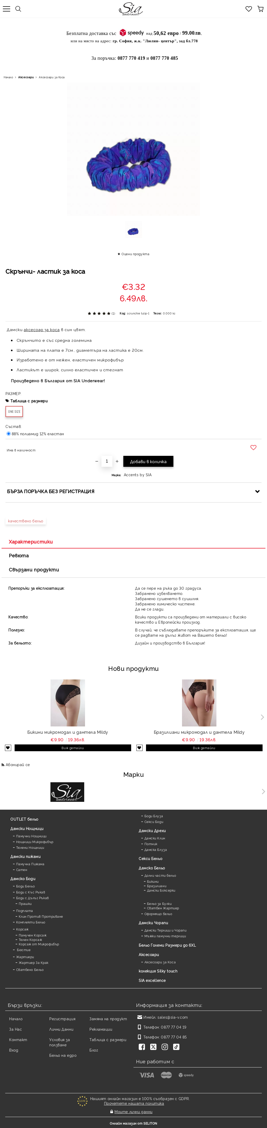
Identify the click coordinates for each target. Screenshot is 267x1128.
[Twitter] (154, 1047)
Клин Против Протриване (41, 916)
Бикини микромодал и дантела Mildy (67, 732)
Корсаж (22, 929)
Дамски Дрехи (152, 830)
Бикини (153, 881)
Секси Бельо (150, 858)
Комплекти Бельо (30, 922)
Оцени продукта (135, 254)
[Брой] (106, 461)
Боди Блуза (153, 816)
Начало (8, 77)
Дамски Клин (154, 838)
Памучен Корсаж (33, 935)
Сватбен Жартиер (163, 908)
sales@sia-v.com (172, 1016)
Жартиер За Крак (33, 962)
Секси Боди (153, 821)
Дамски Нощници (27, 828)
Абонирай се (18, 764)
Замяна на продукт (108, 1018)
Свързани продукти (34, 569)
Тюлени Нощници (30, 847)
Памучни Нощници (31, 836)
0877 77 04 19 (173, 1026)
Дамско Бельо (152, 867)
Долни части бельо (160, 875)
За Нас (15, 1028)
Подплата (24, 910)
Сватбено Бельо (30, 969)
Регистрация (62, 1018)
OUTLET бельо (24, 818)
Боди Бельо (25, 886)
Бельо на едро (62, 1055)
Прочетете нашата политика (134, 1103)
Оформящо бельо (158, 913)
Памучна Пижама (30, 864)
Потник (150, 843)
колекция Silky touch (158, 970)
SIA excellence (152, 980)
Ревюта (19, 555)
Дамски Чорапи (153, 922)
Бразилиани (157, 886)
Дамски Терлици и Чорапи (165, 930)
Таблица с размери (29, 400)
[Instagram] (166, 1047)
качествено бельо (25, 520)
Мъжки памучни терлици (165, 936)
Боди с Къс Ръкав (30, 892)
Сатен (21, 869)
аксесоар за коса (41, 329)
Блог (93, 1049)
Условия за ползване (59, 1042)
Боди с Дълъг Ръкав (32, 898)
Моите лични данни (133, 1111)
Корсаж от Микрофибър (39, 944)
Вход (13, 1049)
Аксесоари (26, 77)
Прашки (25, 903)
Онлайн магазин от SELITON (133, 1123)
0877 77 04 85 (174, 1036)
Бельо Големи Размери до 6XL (167, 944)
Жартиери (25, 956)
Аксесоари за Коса (52, 77)
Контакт (18, 1039)
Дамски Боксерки (161, 890)
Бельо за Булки (159, 903)
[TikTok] (177, 1047)
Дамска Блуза (155, 849)
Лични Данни (61, 1028)
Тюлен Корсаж (30, 939)
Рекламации (100, 1028)
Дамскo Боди (22, 878)
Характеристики (31, 541)
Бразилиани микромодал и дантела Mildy (199, 732)
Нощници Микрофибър (34, 841)
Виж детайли (73, 747)
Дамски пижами (25, 856)
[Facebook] (143, 1047)
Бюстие (23, 949)
